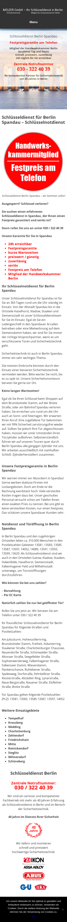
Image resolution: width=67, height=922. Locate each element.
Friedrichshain (18, 740)
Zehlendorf (16, 735)
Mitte (12, 744)
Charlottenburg (19, 731)
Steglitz (13, 753)
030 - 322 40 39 (33, 69)
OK (33, 916)
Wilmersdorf (17, 757)
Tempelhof (15, 718)
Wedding (14, 727)
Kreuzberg (15, 723)
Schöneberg (16, 761)
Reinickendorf (18, 748)
